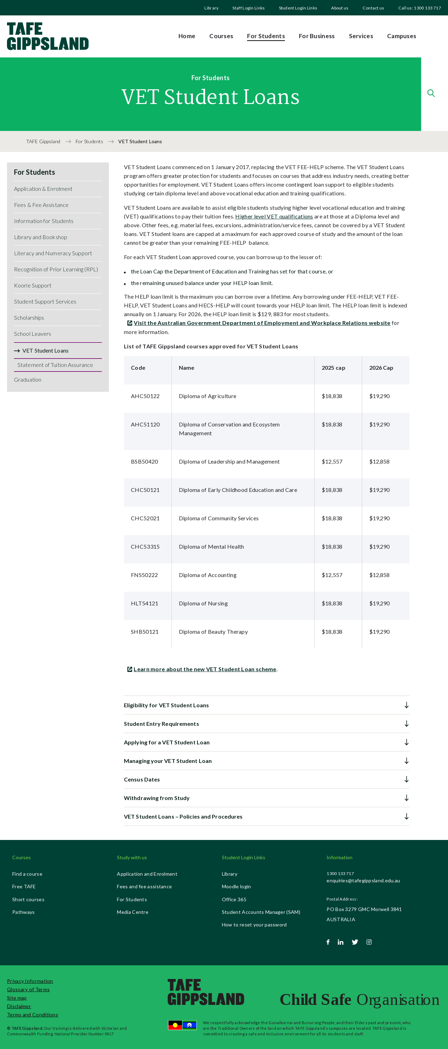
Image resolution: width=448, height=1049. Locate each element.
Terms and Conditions (32, 1014)
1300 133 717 (340, 873)
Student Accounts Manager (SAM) (261, 912)
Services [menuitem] (361, 36)
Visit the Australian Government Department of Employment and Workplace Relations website (262, 322)
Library (211, 8)
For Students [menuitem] (266, 36)
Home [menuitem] (186, 36)
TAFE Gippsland (44, 141)
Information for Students (44, 220)
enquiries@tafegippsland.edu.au (363, 880)
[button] (267, 705)
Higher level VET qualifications (274, 216)
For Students (90, 141)
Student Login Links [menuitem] (298, 8)
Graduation (27, 379)
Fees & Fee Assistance (41, 204)
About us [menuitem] (339, 8)
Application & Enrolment (43, 188)
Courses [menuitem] (221, 36)
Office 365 (234, 899)
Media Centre (132, 912)
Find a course (27, 874)
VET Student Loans (45, 350)
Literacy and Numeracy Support (53, 253)
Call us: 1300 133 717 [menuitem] (419, 8)
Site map (17, 998)
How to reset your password (254, 925)
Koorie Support (32, 285)
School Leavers (32, 333)
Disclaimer (19, 1006)
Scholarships (29, 317)
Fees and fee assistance (144, 886)
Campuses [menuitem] (401, 36)
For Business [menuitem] (317, 36)
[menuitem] (211, 7)
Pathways (23, 912)
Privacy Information (30, 981)
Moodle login (236, 886)
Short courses (28, 899)
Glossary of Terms (28, 989)
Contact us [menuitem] (373, 8)
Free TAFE (24, 886)
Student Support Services (45, 301)
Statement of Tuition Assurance (55, 364)
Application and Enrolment (147, 874)
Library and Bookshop (40, 237)
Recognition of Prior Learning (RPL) (56, 269)
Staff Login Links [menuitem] (248, 8)
